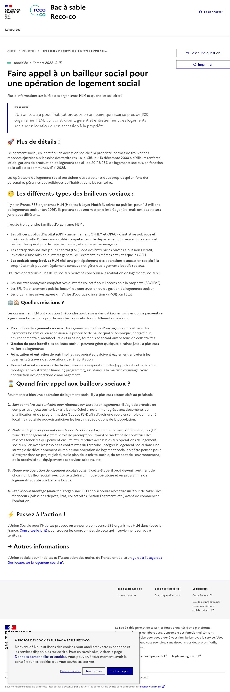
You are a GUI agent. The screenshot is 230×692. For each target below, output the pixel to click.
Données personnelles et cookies (40, 656)
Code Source (202, 595)
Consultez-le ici (31, 530)
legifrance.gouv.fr (184, 656)
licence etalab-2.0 (150, 687)
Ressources (12, 30)
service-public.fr (152, 656)
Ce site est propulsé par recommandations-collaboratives (206, 606)
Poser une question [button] (205, 52)
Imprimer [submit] (205, 64)
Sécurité (143, 677)
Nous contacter (127, 595)
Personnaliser (70, 671)
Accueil (11, 51)
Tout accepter (120, 671)
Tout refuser (94, 671)
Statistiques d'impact (167, 595)
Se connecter (213, 12)
